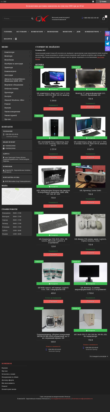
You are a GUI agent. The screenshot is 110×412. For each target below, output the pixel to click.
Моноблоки (52, 32)
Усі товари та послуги (98, 356)
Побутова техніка (11, 89)
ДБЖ (78, 32)
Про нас (7, 119)
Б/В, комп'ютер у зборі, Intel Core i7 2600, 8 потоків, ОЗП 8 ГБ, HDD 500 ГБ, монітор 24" (90, 143)
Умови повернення (12, 112)
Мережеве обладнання (13, 85)
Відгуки (7, 108)
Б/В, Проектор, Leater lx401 (90, 190)
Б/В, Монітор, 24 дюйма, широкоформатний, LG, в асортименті (90, 288)
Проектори (8, 92)
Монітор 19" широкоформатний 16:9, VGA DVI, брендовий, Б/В (90, 94)
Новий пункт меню (9, 389)
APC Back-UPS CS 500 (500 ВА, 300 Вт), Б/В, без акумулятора (90, 335)
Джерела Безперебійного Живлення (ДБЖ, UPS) (14, 80)
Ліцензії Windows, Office (14, 100)
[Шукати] (32, 19)
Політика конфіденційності (82, 399)
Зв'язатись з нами (8, 374)
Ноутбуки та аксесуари (13, 64)
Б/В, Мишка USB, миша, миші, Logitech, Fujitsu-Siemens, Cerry (90, 240)
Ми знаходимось (8, 383)
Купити (54, 109)
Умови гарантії (10, 115)
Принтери (8, 67)
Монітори (67, 32)
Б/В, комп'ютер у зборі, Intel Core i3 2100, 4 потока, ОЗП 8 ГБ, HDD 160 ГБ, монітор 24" (53, 95)
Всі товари (21, 32)
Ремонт (7, 104)
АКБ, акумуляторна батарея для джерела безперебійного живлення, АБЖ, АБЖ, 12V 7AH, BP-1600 (53, 192)
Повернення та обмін (10, 377)
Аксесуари (8, 75)
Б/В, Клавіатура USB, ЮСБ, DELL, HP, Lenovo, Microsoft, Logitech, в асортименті (53, 241)
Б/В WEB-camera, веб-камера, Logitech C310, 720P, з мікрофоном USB (53, 288)
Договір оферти (8, 380)
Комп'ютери (37, 32)
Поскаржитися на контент (60, 399)
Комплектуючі (92, 32)
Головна (8, 32)
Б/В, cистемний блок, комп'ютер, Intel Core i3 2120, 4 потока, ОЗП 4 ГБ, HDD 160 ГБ (53, 143)
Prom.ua (67, 397)
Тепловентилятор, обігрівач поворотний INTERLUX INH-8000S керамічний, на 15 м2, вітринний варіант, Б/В (53, 336)
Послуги (8, 39)
